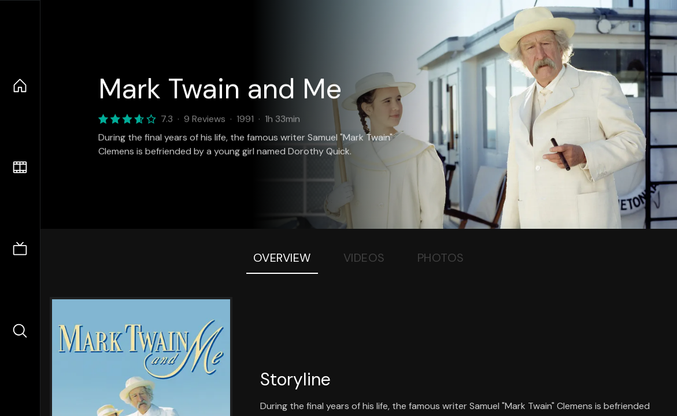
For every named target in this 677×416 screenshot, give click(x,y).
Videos (364, 257)
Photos (440, 257)
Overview (282, 257)
